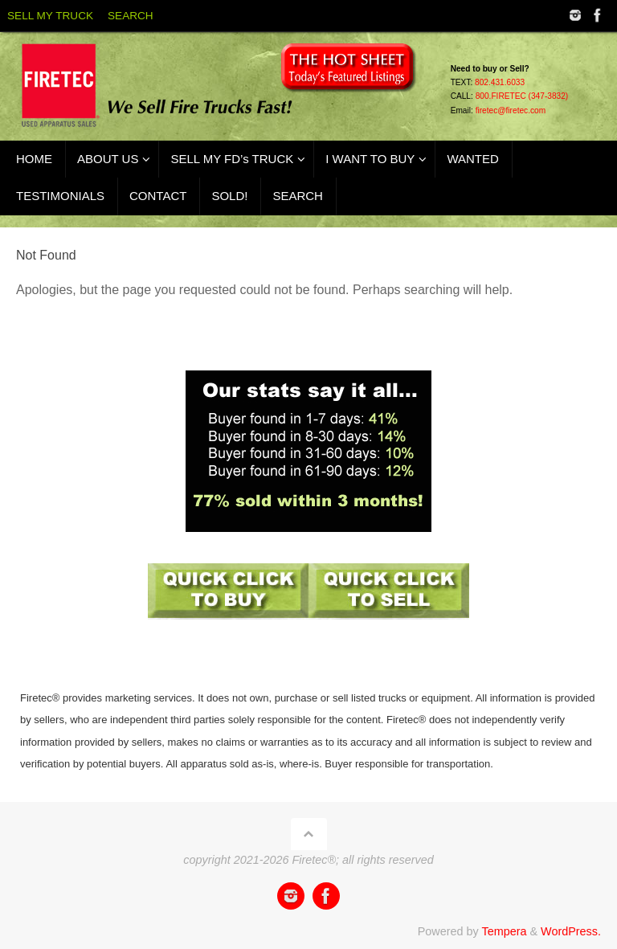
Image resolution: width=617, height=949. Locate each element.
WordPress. (571, 931)
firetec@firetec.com (511, 110)
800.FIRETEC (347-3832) (522, 96)
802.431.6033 (500, 82)
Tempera (503, 931)
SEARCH (130, 16)
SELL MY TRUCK (50, 16)
